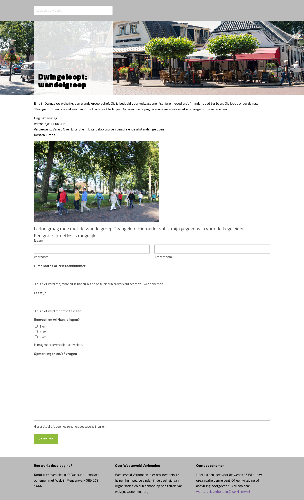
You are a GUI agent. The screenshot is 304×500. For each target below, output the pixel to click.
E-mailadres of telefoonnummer (60, 265)
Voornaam (41, 256)
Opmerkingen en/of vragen (55, 353)
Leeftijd (40, 292)
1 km (42, 326)
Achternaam (163, 256)
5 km (42, 337)
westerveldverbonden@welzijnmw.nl (223, 491)
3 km (42, 332)
